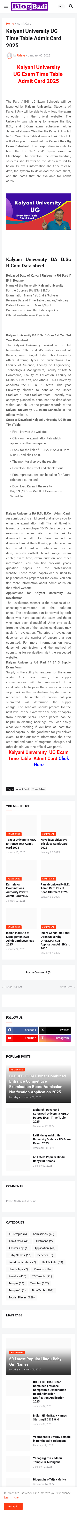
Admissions (43, 1234)
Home (10, 23)
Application (44, 1248)
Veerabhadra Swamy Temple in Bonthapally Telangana (52, 1438)
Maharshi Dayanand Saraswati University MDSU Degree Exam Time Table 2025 (51, 1115)
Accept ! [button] (13, 1506)
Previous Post (13, 987)
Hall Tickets (52, 1262)
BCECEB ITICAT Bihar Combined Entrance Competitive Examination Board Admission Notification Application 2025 (49, 1391)
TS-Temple (42, 1276)
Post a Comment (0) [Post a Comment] (39, 972)
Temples (39, 1283)
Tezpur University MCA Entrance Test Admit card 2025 (21, 843)
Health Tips (18, 1269)
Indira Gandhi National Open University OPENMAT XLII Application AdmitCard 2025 (55, 940)
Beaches (45, 1255)
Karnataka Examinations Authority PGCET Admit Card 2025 (17, 890)
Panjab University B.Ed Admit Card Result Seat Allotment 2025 (55, 888)
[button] (5, 6)
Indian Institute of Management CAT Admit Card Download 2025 (20, 938)
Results (17, 1276)
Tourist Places (22, 1298)
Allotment (44, 1241)
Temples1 (17, 1290)
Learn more (11, 1497)
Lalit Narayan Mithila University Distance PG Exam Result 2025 (52, 1139)
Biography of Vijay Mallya (49, 1479)
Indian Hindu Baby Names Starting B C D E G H (50, 1417)
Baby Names (20, 1255)
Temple (16, 1283)
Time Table (38, 789)
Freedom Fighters (22, 1262)
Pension (42, 1269)
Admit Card (24, 23)
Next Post (66, 987)
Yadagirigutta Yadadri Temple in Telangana (47, 1460)
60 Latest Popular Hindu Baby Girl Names (49, 1159)
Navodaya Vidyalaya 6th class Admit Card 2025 (54, 843)
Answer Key (19, 1248)
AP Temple (18, 1234)
